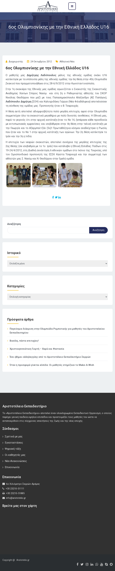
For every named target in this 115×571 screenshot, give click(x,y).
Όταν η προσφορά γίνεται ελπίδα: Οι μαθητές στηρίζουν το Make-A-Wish (52, 365)
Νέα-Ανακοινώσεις (16, 461)
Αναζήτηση (14, 224)
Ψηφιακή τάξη (13, 448)
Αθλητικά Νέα (67, 61)
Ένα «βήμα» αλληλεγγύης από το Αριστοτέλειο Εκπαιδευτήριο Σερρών (50, 356)
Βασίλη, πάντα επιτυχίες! (24, 340)
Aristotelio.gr (23, 560)
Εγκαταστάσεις (14, 442)
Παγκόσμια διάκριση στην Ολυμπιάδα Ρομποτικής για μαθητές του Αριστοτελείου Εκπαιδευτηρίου (57, 330)
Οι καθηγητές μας (15, 454)
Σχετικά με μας (14, 436)
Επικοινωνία (12, 467)
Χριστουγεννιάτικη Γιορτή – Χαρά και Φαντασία (37, 348)
